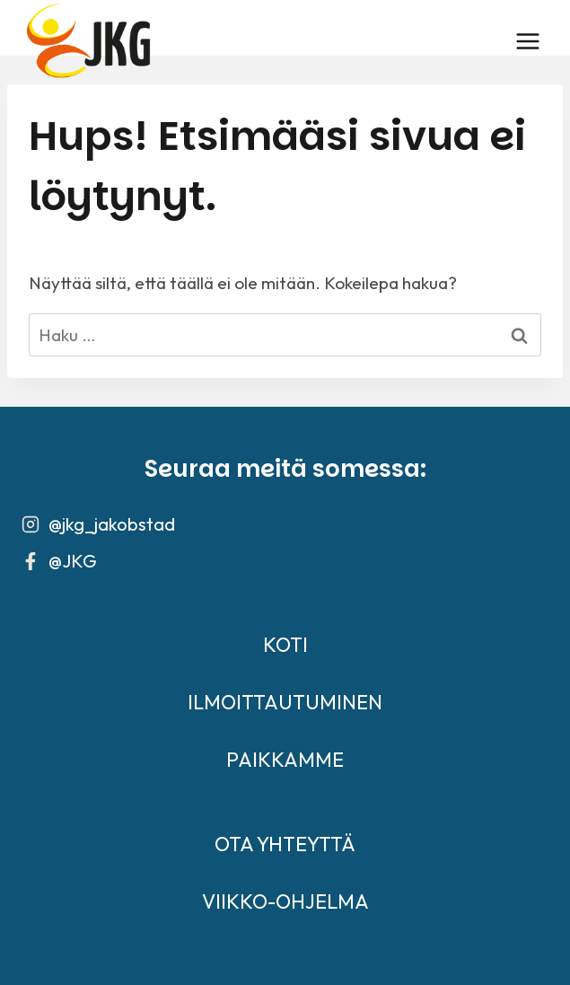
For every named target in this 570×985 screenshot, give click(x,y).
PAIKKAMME (285, 759)
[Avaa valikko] (527, 40)
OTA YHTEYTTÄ (285, 844)
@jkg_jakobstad (111, 524)
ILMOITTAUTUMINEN (285, 702)
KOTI (285, 644)
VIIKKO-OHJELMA (285, 901)
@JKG (72, 561)
